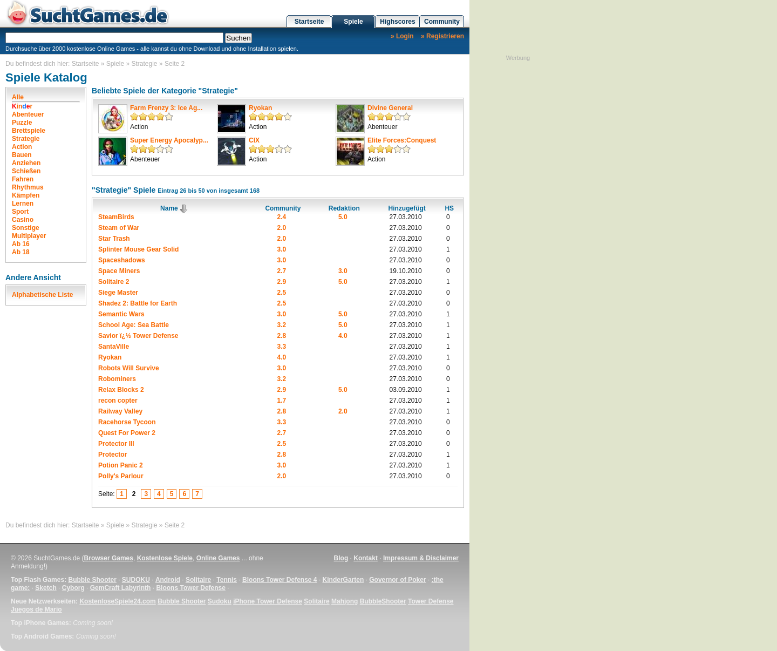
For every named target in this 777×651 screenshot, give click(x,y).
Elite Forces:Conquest (401, 140)
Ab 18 (21, 252)
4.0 (342, 336)
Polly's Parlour (121, 476)
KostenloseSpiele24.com (117, 601)
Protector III (116, 443)
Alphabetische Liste (42, 295)
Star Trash (114, 238)
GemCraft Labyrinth (120, 588)
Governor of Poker (397, 580)
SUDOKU (136, 580)
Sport (20, 211)
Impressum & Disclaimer (421, 558)
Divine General (390, 108)
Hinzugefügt (406, 208)
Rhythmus (28, 187)
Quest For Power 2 (126, 433)
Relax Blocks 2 (121, 390)
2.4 (282, 217)
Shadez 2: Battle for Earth (137, 303)
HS (449, 208)
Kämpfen (25, 195)
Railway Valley (120, 411)
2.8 (282, 336)
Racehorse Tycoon (126, 422)
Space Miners (119, 271)
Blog (341, 558)
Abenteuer (28, 114)
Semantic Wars (121, 314)
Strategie (145, 63)
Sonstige (25, 228)
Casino (22, 219)
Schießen (26, 171)
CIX (254, 140)
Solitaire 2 (113, 282)
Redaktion (344, 208)
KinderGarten (343, 580)
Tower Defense (430, 601)
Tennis (226, 580)
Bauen (22, 155)
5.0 (342, 217)
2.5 (282, 292)
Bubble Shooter (92, 580)
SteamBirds (116, 217)
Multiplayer (29, 236)
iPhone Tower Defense (267, 601)
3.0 (282, 249)
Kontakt (365, 558)
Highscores (397, 21)
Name (174, 208)
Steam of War (118, 228)
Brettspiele (28, 130)
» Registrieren (442, 36)
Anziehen (26, 163)
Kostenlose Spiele (165, 558)
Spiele (353, 21)
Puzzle (22, 122)
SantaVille (113, 346)
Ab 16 (21, 244)
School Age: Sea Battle (133, 325)
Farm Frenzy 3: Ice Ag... (166, 108)
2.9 (282, 282)
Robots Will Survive (128, 368)
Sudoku (219, 601)
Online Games (218, 558)
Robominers (117, 379)
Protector (112, 454)
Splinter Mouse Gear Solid (138, 249)
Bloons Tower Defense (190, 588)
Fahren (22, 179)
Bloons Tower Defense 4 (279, 580)
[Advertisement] (518, 224)
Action (22, 147)
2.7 (282, 271)
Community (442, 21)
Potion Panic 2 (120, 465)
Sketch (45, 588)
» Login (402, 36)
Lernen (22, 203)
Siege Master (118, 292)
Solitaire (198, 580)
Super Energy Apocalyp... (169, 140)
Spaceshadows (121, 260)
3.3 (282, 346)
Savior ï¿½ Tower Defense (138, 336)
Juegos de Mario (36, 609)
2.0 (282, 228)
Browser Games (108, 558)
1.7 (282, 400)
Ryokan (260, 108)
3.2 (282, 325)
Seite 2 (175, 63)
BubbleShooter (383, 601)
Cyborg (73, 588)
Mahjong (344, 601)
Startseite (309, 21)
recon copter (118, 400)
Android (167, 580)
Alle (18, 97)
